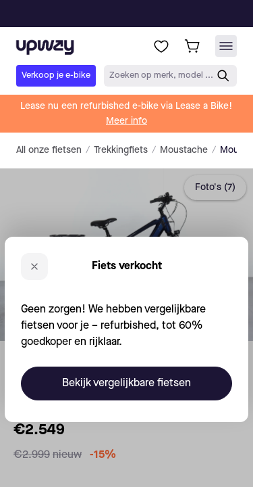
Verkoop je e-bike (56, 75)
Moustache (184, 150)
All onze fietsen (49, 150)
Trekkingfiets (121, 150)
